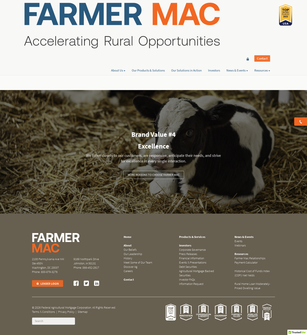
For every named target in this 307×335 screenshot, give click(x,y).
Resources (262, 18)
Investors (214, 18)
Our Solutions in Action (186, 18)
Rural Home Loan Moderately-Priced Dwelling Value (252, 286)
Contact (262, 11)
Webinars (240, 245)
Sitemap (83, 312)
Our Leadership (133, 254)
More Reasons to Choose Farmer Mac (154, 175)
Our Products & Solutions (148, 18)
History (128, 258)
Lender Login (47, 283)
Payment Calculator (246, 263)
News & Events (237, 18)
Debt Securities (188, 267)
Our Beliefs (130, 250)
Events (238, 241)
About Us (118, 18)
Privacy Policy (66, 312)
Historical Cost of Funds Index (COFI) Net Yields (252, 273)
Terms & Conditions (43, 312)
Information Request (191, 284)
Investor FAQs (187, 280)
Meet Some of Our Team (138, 263)
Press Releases (188, 254)
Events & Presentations (192, 263)
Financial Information (191, 258)
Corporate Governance (192, 250)
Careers (128, 271)
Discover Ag (130, 267)
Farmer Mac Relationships (250, 258)
